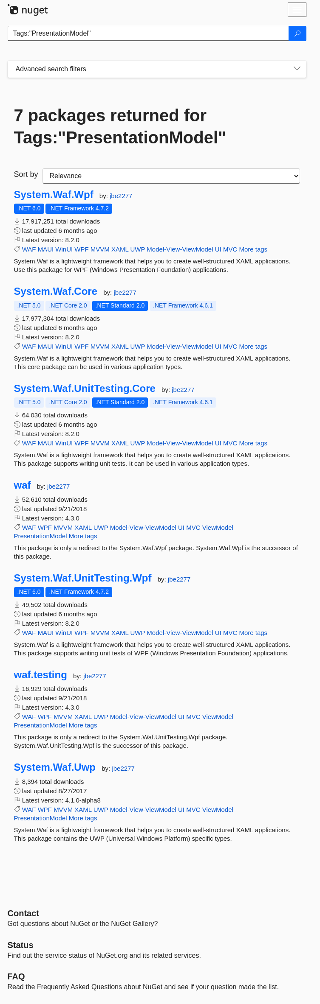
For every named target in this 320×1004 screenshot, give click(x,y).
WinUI (64, 249)
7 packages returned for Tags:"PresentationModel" (120, 126)
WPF (81, 249)
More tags (253, 249)
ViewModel (217, 527)
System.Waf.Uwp (55, 767)
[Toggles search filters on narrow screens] (297, 69)
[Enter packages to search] (148, 33)
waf (22, 485)
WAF (29, 249)
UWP (137, 249)
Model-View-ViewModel (180, 249)
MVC (230, 249)
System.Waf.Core (56, 291)
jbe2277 (121, 195)
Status (21, 945)
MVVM (100, 249)
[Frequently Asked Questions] (16, 976)
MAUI (46, 249)
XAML (119, 249)
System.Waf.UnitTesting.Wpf (83, 578)
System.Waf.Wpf (53, 194)
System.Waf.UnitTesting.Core (85, 388)
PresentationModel (40, 536)
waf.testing (40, 675)
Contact (23, 913)
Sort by (26, 174)
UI (218, 249)
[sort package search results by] (171, 176)
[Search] (297, 33)
